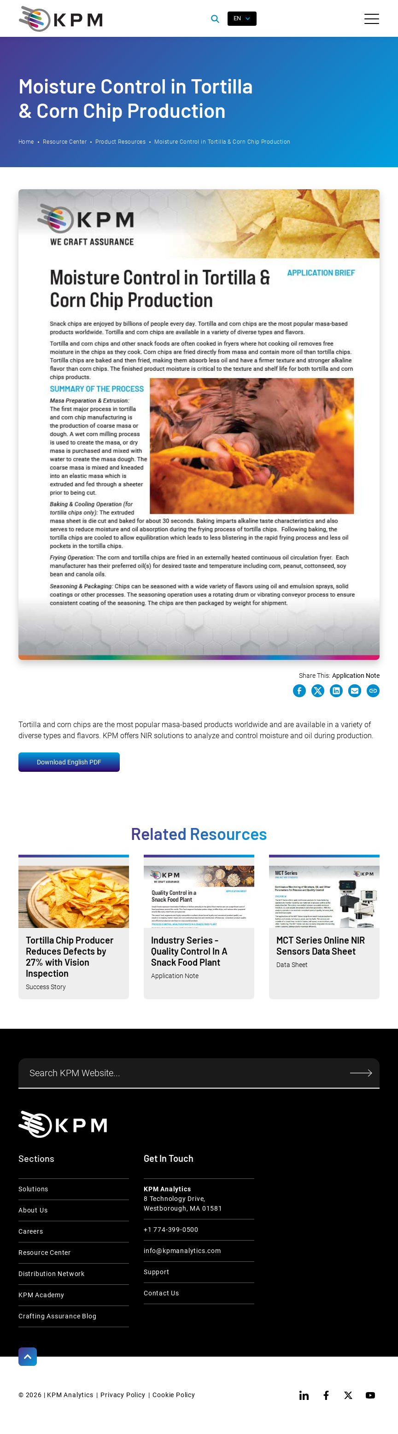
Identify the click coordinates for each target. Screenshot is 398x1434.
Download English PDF (69, 762)
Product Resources (120, 142)
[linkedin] (304, 1395)
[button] (371, 19)
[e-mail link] (354, 690)
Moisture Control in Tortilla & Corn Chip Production (222, 142)
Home (26, 142)
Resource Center (65, 142)
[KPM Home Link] (62, 1124)
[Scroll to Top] (27, 1356)
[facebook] (326, 1395)
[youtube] (370, 1395)
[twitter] (348, 1395)
